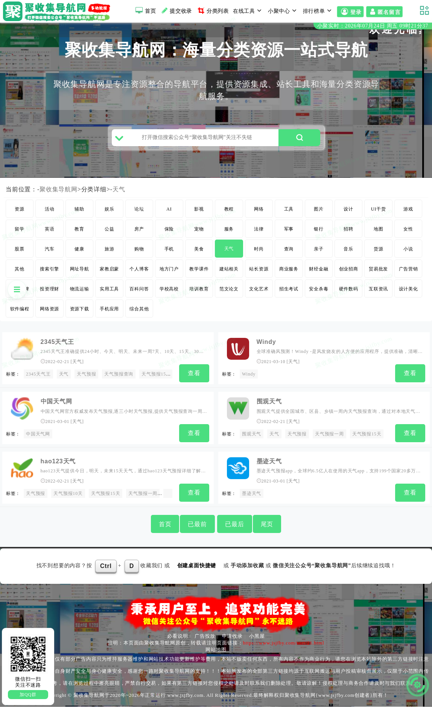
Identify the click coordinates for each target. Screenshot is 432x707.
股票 (19, 252)
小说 (408, 252)
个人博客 (139, 272)
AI (169, 212)
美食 (199, 252)
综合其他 (139, 312)
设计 (348, 212)
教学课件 (198, 272)
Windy (266, 345)
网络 (259, 212)
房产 (139, 232)
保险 (169, 232)
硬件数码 (348, 292)
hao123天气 (58, 462)
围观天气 (269, 403)
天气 (119, 192)
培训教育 (198, 292)
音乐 (348, 252)
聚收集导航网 (59, 192)
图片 (319, 212)
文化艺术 (258, 292)
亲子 (319, 252)
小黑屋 (257, 636)
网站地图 (215, 649)
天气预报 (297, 435)
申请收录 (232, 636)
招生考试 (288, 292)
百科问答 (139, 292)
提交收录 (176, 10)
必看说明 (177, 636)
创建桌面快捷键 (196, 566)
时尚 (259, 252)
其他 (19, 272)
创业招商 (348, 272)
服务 (229, 232)
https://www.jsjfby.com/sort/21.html (283, 643)
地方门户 (169, 272)
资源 (19, 212)
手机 (169, 252)
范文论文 (229, 292)
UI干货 (378, 212)
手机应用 (109, 312)
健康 (79, 252)
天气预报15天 (156, 377)
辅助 (79, 212)
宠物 (199, 232)
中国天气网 (38, 435)
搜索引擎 (49, 272)
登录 (350, 11)
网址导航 (79, 272)
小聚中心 (283, 10)
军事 (289, 232)
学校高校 (169, 292)
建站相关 (229, 272)
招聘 (348, 232)
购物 (139, 252)
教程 (229, 212)
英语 (50, 232)
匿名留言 (384, 11)
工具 (289, 212)
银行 (319, 232)
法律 (259, 232)
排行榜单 (318, 10)
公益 (109, 232)
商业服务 (288, 272)
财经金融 (318, 272)
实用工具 (109, 292)
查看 (194, 376)
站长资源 (258, 272)
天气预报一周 (329, 435)
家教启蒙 (109, 272)
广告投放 (205, 636)
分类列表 (212, 10)
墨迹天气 (269, 462)
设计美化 (408, 292)
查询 (289, 252)
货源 (378, 252)
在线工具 (248, 10)
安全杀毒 (318, 292)
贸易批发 (378, 272)
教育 (79, 232)
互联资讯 (378, 292)
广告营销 (408, 272)
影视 (199, 212)
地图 (378, 232)
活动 (50, 212)
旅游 (109, 252)
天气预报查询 (118, 377)
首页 (145, 10)
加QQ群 (28, 694)
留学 (19, 232)
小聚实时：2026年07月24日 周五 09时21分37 (372, 26)
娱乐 (109, 212)
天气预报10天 (68, 494)
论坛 (139, 212)
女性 (408, 232)
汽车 (50, 252)
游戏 (408, 212)
